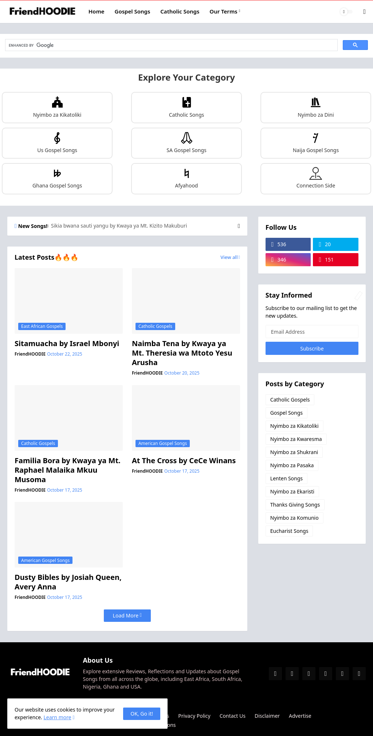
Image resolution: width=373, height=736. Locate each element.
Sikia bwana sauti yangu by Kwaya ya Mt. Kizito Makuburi (119, 225)
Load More (125, 615)
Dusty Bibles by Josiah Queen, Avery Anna (68, 582)
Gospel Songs (132, 11)
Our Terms (223, 11)
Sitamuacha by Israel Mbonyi (67, 343)
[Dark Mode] (346, 11)
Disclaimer (267, 715)
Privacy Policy (194, 715)
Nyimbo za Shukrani (294, 452)
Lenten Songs (286, 478)
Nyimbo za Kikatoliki (294, 425)
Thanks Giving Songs (295, 504)
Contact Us (233, 715)
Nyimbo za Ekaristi (292, 491)
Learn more (57, 717)
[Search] (359, 11)
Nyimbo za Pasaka (292, 465)
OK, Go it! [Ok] (141, 713)
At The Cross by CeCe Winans (184, 460)
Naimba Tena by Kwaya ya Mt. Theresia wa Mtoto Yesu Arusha (182, 353)
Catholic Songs (179, 11)
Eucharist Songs (289, 530)
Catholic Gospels (290, 399)
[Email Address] (312, 331)
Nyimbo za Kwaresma (296, 438)
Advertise (300, 715)
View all (228, 257)
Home (97, 11)
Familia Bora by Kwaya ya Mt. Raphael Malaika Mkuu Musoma (68, 470)
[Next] (239, 226)
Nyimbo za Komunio (294, 517)
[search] (171, 45)
